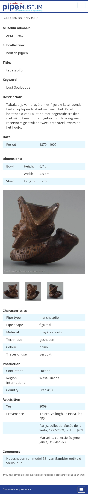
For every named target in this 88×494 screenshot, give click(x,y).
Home (6, 17)
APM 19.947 (32, 17)
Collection (17, 17)
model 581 (40, 458)
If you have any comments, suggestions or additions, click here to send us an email (44, 474)
